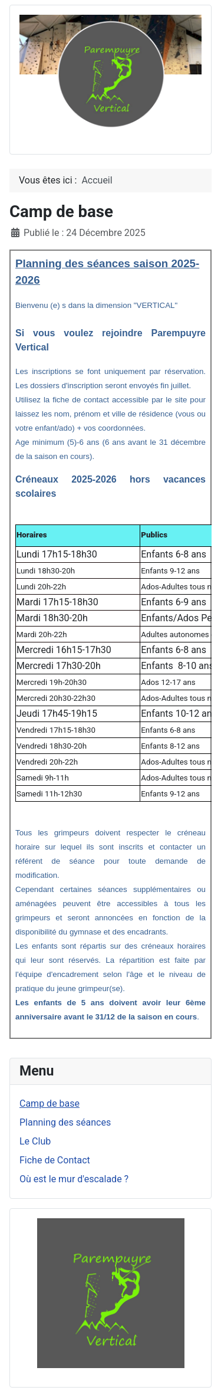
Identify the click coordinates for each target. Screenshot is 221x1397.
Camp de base (49, 1103)
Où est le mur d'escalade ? (73, 1179)
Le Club (35, 1141)
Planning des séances (65, 1122)
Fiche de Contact (54, 1160)
